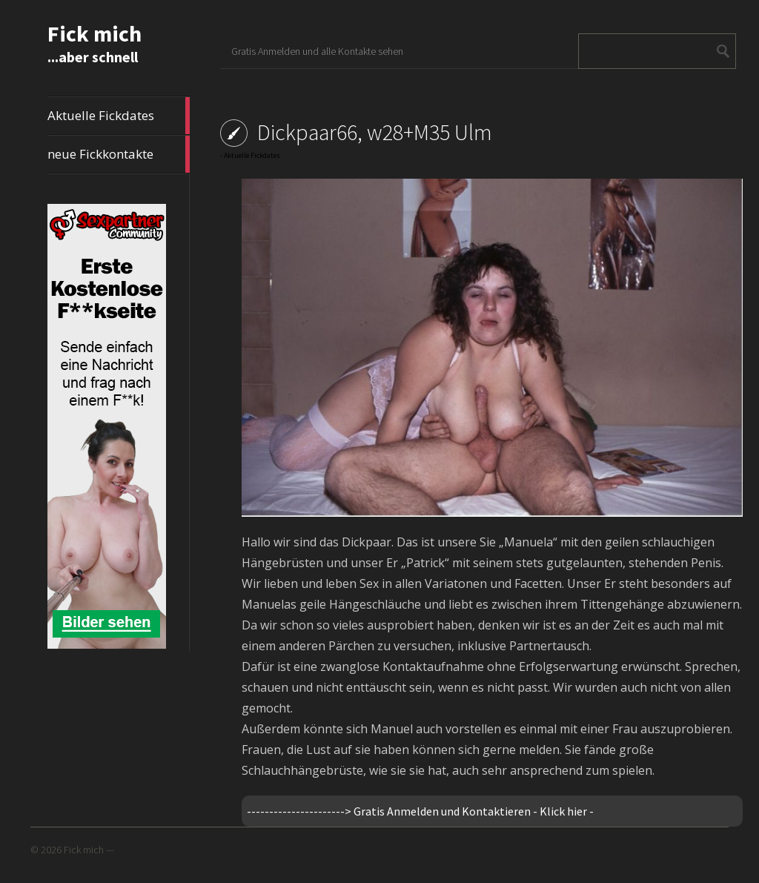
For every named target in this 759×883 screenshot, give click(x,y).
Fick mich (94, 33)
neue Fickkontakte (118, 154)
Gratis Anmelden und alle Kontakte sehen (317, 51)
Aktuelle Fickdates (118, 115)
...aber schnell (92, 56)
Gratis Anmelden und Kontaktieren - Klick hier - (474, 811)
